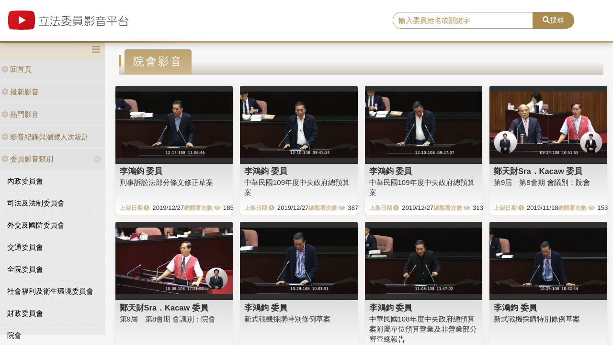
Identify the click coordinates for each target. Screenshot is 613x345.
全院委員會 (25, 269)
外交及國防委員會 (36, 225)
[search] (463, 20)
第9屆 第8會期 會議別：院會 (542, 182)
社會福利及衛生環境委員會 (50, 291)
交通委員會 (25, 247)
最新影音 (20, 92)
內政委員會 (25, 181)
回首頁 (16, 69)
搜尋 (553, 20)
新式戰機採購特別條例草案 (287, 319)
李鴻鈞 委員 (141, 171)
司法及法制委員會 (36, 203)
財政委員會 (25, 313)
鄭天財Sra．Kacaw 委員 (538, 171)
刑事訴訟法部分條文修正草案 (166, 182)
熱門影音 (20, 114)
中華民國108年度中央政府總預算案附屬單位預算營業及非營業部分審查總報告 (423, 329)
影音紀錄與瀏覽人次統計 (45, 137)
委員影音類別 (27, 159)
